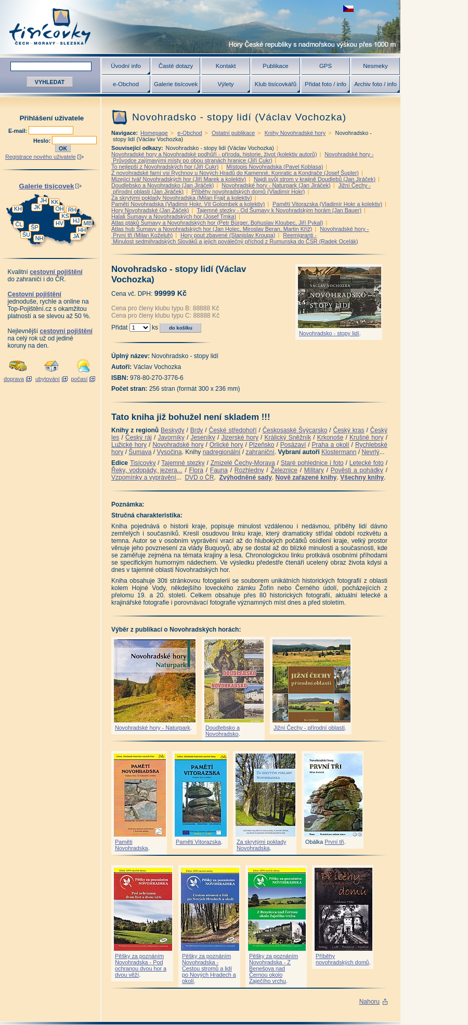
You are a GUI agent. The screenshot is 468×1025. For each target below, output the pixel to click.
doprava (14, 379)
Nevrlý (370, 452)
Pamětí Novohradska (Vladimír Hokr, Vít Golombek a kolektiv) (188, 204)
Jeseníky (202, 437)
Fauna (219, 470)
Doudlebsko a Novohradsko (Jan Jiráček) (162, 185)
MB (87, 223)
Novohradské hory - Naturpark (152, 728)
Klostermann (338, 452)
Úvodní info (126, 66)
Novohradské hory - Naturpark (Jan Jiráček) (276, 185)
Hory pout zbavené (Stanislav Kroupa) (227, 235)
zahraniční (259, 452)
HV (59, 223)
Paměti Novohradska (131, 845)
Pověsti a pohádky (357, 470)
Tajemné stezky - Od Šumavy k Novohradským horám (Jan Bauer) (279, 210)
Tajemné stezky (182, 463)
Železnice (284, 470)
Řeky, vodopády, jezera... (147, 470)
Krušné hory (366, 437)
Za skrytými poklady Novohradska (261, 845)
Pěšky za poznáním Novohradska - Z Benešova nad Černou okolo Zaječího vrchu (273, 968)
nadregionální (222, 452)
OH (59, 209)
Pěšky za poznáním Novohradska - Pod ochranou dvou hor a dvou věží (140, 965)
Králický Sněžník (288, 437)
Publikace (275, 66)
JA (76, 236)
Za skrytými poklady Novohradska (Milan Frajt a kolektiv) (181, 198)
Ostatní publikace (233, 133)
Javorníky (171, 437)
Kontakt (226, 66)
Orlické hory (226, 444)
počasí (79, 379)
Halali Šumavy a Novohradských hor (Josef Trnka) (173, 216)
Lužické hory (129, 444)
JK (37, 207)
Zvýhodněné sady (245, 477)
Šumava (139, 452)
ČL (19, 224)
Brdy (196, 430)
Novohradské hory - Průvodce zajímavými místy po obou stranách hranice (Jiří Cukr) (242, 157)
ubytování (47, 379)
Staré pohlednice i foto (312, 463)
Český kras (349, 430)
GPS (325, 66)
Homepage (154, 133)
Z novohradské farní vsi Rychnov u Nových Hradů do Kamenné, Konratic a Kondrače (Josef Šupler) (235, 173)
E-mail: (18, 131)
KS (65, 216)
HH (82, 230)
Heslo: (42, 141)
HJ (76, 220)
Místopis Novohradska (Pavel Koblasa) (274, 166)
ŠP (34, 227)
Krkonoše (330, 437)
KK (54, 202)
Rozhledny (249, 470)
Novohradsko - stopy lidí (329, 333)
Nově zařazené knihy (305, 477)
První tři (334, 842)
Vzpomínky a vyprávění (143, 477)
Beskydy (172, 430)
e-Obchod (126, 84)
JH (43, 200)
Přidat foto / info (325, 84)
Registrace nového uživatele (40, 157)
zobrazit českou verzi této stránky (348, 8)
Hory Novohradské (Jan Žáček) (150, 210)
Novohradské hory (177, 444)
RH (72, 210)
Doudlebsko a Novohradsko (222, 731)
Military (314, 470)
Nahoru (369, 1001)
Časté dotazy (176, 66)
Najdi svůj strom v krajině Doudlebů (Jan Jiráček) (314, 179)
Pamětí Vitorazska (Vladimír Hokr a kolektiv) (327, 204)
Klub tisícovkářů (275, 84)
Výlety (225, 84)
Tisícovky (143, 463)
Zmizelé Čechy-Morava (243, 463)
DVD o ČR (199, 477)
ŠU (26, 234)
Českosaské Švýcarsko (295, 430)
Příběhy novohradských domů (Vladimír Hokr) (248, 191)
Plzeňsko (262, 444)
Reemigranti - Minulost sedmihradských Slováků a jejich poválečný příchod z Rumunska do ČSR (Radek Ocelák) (234, 238)
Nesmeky (375, 66)
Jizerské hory (239, 437)
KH (18, 209)
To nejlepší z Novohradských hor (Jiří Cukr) (164, 166)
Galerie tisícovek (176, 84)
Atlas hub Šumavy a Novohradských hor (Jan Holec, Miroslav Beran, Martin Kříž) (211, 229)
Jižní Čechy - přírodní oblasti (309, 728)
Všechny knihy (362, 477)
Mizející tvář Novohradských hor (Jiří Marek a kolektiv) (178, 179)
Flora (196, 470)
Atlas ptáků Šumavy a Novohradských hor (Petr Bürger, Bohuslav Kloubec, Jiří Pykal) (217, 223)
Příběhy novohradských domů (342, 959)
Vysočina (169, 452)
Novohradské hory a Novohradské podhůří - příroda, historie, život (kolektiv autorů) (214, 154)
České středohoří (233, 430)
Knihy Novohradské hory (295, 133)
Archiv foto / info (375, 84)
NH (39, 238)
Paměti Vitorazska (198, 842)
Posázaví (293, 444)
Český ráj (138, 437)
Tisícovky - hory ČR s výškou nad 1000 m (200, 26)
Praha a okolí (330, 444)
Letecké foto (366, 463)
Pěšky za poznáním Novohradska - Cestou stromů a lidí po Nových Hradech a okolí (209, 968)
